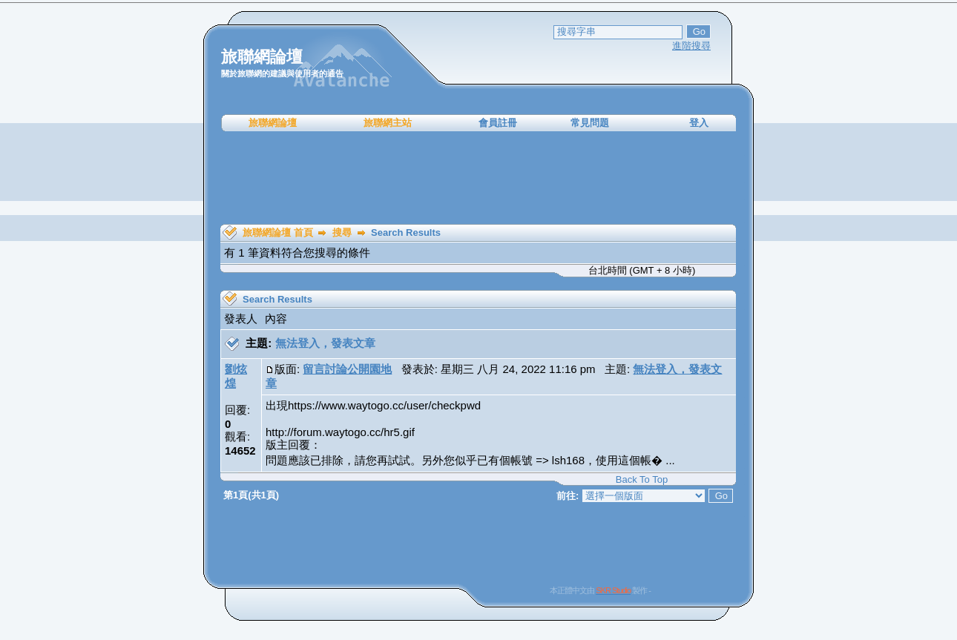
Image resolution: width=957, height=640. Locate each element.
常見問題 (589, 122)
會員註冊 (498, 122)
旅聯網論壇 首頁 (278, 232)
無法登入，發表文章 (325, 343)
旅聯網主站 (388, 122)
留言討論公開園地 (347, 369)
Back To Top (642, 479)
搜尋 (342, 232)
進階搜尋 (691, 45)
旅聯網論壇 (273, 122)
